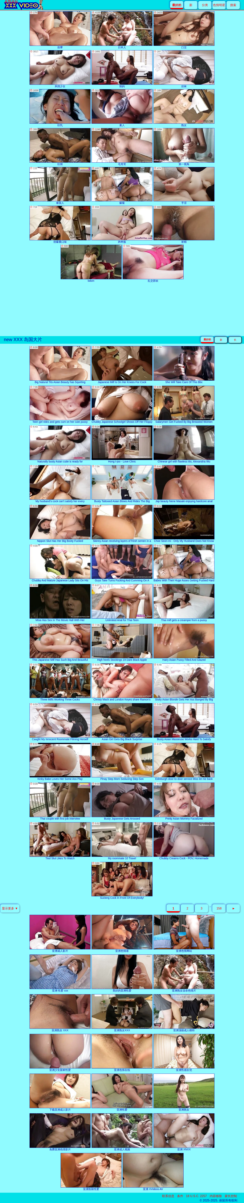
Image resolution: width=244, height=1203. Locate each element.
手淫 (183, 186)
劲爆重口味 (60, 224)
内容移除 (216, 1196)
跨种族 (122, 224)
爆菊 (122, 186)
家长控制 (231, 1196)
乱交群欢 (153, 263)
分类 (205, 5)
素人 (122, 108)
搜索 (233, 5)
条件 (180, 1196)
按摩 (60, 30)
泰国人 (60, 186)
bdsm (91, 263)
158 (219, 908)
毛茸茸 (122, 147)
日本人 (122, 30)
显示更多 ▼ (10, 908)
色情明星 (219, 5)
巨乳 (60, 108)
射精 (183, 224)
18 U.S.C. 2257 (196, 1196)
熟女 (183, 108)
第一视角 (183, 147)
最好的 (207, 339)
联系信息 (168, 1196)
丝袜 (183, 69)
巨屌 (60, 147)
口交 (183, 30)
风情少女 (60, 69)
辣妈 (122, 69)
